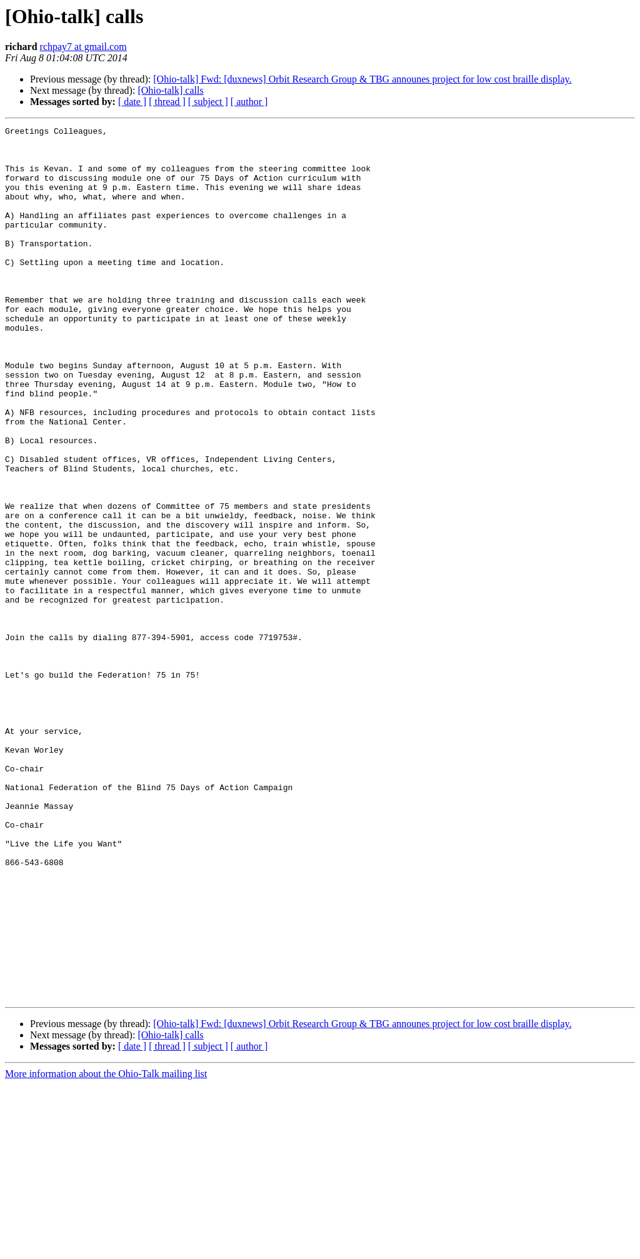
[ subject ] (208, 101)
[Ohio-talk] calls (170, 90)
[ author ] (249, 101)
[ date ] (132, 101)
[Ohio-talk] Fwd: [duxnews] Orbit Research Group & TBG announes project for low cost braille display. (362, 79)
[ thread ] (167, 101)
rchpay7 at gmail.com (83, 46)
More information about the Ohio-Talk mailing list (106, 1248)
